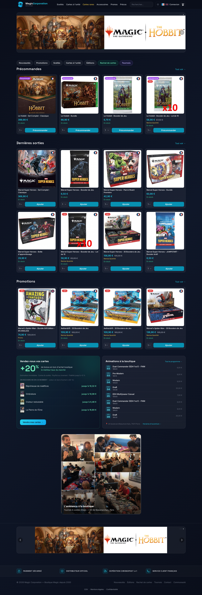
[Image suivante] (181, 32)
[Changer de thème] (158, 4)
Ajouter (40, 204)
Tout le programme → (173, 361)
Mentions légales (97, 589)
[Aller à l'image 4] (138, 436)
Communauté (180, 582)
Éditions (90, 63)
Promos (114, 4)
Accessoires (102, 4)
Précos (123, 4)
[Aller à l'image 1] (180, 14)
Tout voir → (180, 69)
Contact (167, 582)
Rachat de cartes (108, 63)
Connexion (174, 4)
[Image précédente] (20, 32)
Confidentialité (112, 589)
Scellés (60, 4)
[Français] (163, 4)
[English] (167, 4)
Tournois (126, 63)
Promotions (42, 63)
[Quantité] (21, 130)
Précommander (40, 130)
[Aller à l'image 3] (137, 436)
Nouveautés (24, 63)
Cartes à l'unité (73, 4)
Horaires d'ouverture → (152, 424)
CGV (86, 589)
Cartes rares (88, 4)
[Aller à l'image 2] (183, 14)
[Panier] (183, 4)
